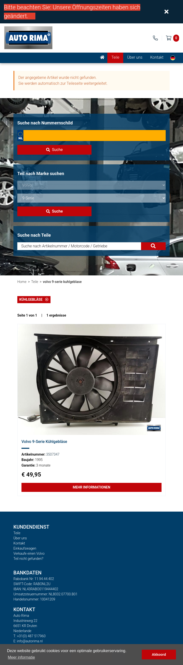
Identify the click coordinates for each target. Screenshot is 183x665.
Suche (54, 149)
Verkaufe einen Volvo (29, 553)
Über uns (134, 57)
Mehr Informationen (91, 487)
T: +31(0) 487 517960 (29, 636)
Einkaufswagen (24, 548)
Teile (115, 57)
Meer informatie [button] (21, 657)
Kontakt (156, 57)
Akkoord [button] (159, 654)
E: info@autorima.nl (28, 641)
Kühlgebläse (34, 299)
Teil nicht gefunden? (28, 559)
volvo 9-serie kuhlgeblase (62, 282)
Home (21, 282)
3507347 (52, 454)
